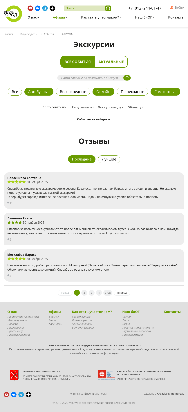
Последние (82, 159)
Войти (179, 8)
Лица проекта (15, 327)
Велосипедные (73, 91)
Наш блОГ (144, 17)
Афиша (59, 17)
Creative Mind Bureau (170, 393)
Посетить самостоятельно (138, 327)
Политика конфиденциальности (87, 393)
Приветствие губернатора (23, 316)
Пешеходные (132, 91)
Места (52, 320)
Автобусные (39, 91)
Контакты (176, 17)
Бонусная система (82, 327)
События (54, 316)
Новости (12, 324)
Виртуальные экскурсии (136, 331)
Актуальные (111, 61)
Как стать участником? (100, 17)
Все (15, 91)
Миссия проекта (16, 320)
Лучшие (109, 159)
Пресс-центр (15, 331)
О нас (33, 17)
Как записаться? (81, 316)
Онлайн (103, 91)
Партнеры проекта (18, 334)
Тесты (125, 320)
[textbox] (83, 107)
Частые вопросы (82, 324)
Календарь (55, 324)
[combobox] (83, 107)
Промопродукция (132, 334)
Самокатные (165, 91)
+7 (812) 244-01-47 (144, 8)
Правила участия (82, 320)
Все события (77, 61)
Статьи (126, 316)
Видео (126, 324)
